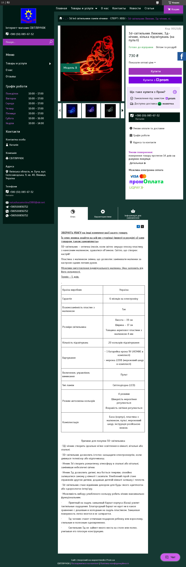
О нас (105, 8)
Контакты (119, 8)
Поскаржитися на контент (85, 563)
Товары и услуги (82, 8)
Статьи (149, 8)
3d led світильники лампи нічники (88, 18)
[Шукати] (50, 42)
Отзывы (11, 76)
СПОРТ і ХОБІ (117, 18)
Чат (170, 557)
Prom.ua (110, 560)
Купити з (156, 80)
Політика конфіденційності (114, 563)
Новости (135, 8)
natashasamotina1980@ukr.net (27, 202)
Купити (156, 71)
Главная (61, 8)
